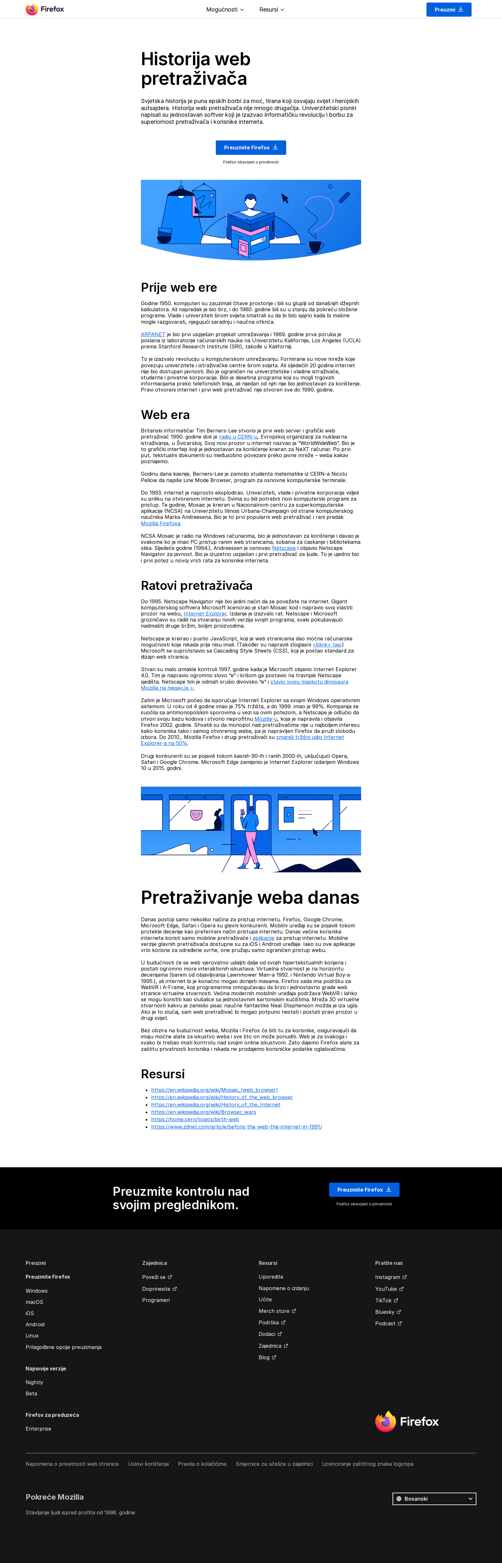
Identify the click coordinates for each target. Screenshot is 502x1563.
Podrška (269, 1322)
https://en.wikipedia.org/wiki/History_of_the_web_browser (222, 1097)
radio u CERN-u (238, 436)
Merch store (274, 1311)
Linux (32, 1335)
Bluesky (384, 1312)
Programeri (156, 1300)
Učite (265, 1299)
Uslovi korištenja (148, 1464)
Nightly (34, 1382)
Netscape (284, 548)
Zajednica (270, 1346)
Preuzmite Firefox (251, 147)
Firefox (407, 1421)
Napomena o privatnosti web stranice (72, 1464)
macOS (34, 1302)
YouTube (386, 1289)
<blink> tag (327, 644)
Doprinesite (156, 1289)
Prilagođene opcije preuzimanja (63, 1347)
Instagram (387, 1277)
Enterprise (38, 1428)
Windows (37, 1291)
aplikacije (263, 938)
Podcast (385, 1323)
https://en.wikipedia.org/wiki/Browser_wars (203, 1112)
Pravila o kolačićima (202, 1464)
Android (35, 1324)
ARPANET (153, 334)
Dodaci (267, 1334)
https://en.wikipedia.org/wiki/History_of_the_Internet (215, 1104)
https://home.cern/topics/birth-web (195, 1119)
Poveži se (154, 1277)
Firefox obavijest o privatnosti (251, 162)
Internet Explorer (205, 613)
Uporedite (271, 1276)
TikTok (383, 1300)
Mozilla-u (266, 719)
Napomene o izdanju (284, 1288)
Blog (264, 1357)
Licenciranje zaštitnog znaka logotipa (367, 1464)
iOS (30, 1313)
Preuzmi (449, 9)
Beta (31, 1393)
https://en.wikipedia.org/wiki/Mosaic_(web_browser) (214, 1090)
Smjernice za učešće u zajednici (274, 1464)
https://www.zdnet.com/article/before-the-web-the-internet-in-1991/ (236, 1126)
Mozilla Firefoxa (160, 523)
